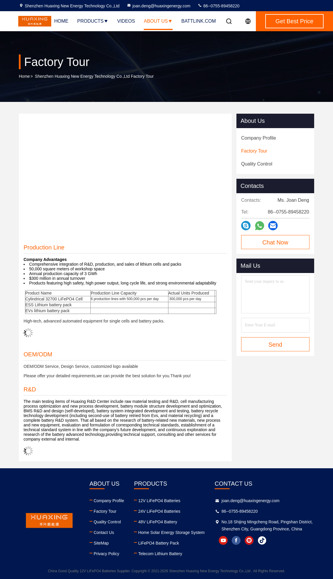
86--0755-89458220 (219, 6)
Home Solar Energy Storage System (171, 532)
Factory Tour (105, 511)
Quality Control (107, 522)
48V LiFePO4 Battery (157, 522)
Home (61, 21)
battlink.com (198, 21)
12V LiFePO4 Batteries (159, 500)
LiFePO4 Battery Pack (158, 543)
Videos (126, 21)
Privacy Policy (106, 553)
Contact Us (104, 532)
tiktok (262, 540)
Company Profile (109, 500)
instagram (249, 540)
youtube (223, 540)
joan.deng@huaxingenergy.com (158, 6)
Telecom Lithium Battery (160, 553)
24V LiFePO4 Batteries (159, 511)
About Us (158, 21)
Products (92, 21)
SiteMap (101, 543)
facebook (236, 540)
